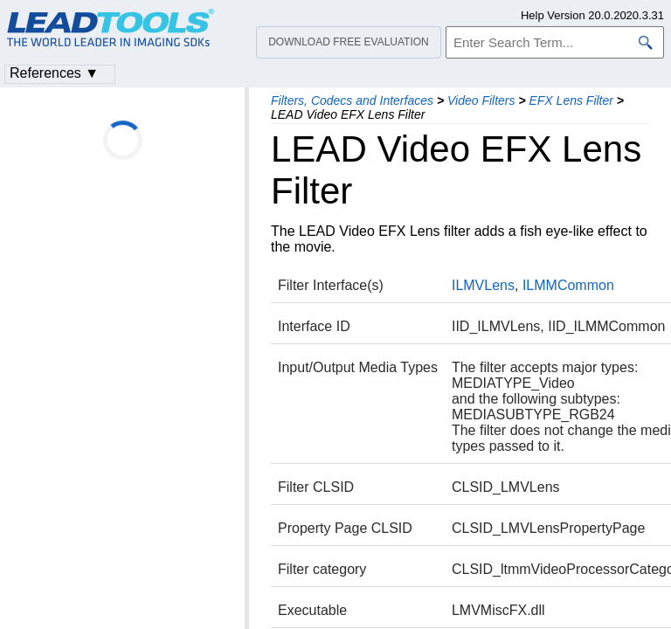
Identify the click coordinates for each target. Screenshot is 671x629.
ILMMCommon (568, 285)
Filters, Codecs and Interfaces (352, 100)
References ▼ (54, 73)
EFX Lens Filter (570, 100)
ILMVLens (483, 285)
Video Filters (481, 100)
